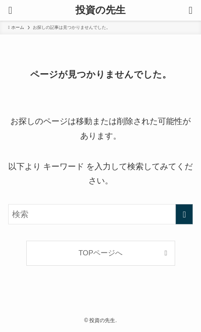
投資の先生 (100, 10)
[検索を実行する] (184, 214)
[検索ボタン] (190, 10)
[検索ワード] (100, 214)
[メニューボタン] (10, 10)
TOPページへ (100, 253)
